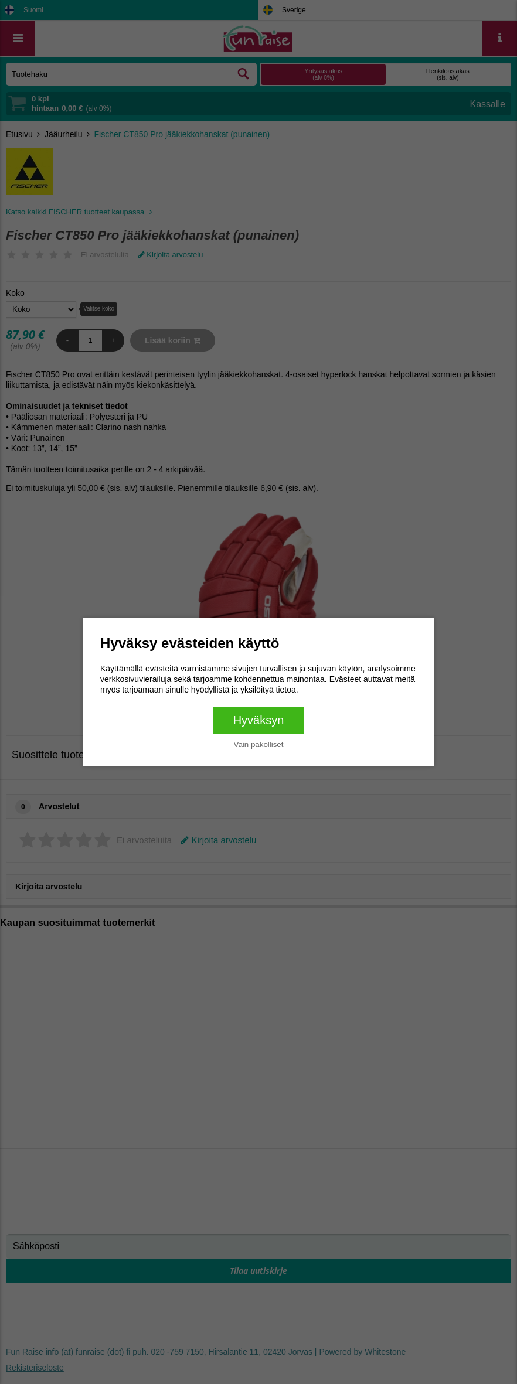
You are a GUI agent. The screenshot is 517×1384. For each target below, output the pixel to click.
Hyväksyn (258, 720)
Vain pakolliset (259, 744)
